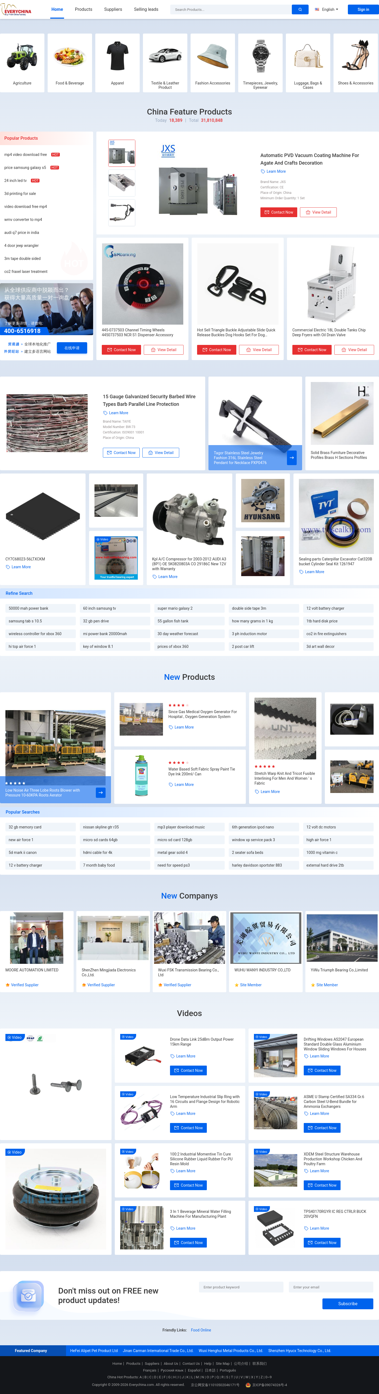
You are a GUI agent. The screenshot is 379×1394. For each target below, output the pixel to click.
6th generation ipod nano (253, 827)
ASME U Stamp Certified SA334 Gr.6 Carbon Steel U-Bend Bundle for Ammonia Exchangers (334, 1102)
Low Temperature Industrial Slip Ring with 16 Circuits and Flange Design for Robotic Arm (205, 1102)
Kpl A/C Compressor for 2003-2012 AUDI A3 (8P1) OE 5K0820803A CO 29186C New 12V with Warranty (189, 564)
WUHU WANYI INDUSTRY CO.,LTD (262, 970)
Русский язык (172, 1370)
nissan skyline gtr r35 (101, 827)
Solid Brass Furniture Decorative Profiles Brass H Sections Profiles (339, 455)
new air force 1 (21, 840)
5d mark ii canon (23, 852)
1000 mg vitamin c (322, 852)
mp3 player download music (181, 827)
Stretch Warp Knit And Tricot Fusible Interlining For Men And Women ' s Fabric (284, 778)
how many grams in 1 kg (252, 621)
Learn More (273, 171)
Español (194, 1370)
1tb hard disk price (322, 621)
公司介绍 (241, 1363)
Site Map (223, 1363)
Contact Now (278, 212)
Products (83, 9)
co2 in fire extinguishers (326, 634)
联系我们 (260, 1363)
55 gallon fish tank (173, 621)
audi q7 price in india (21, 232)
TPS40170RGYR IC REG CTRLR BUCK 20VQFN (335, 1214)
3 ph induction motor (249, 634)
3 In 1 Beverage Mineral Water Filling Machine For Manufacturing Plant (200, 1214)
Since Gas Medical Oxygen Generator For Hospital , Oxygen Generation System (202, 714)
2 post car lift (243, 646)
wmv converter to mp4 (23, 219)
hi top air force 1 (22, 646)
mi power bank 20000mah (105, 634)
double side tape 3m (249, 608)
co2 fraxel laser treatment (25, 271)
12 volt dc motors (321, 827)
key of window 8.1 (98, 646)
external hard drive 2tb (325, 865)
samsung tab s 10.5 (25, 621)
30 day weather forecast (178, 634)
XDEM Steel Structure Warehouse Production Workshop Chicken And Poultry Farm (333, 1159)
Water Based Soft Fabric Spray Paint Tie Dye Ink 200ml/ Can (201, 771)
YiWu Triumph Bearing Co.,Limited (339, 970)
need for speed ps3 (174, 865)
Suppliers (113, 9)
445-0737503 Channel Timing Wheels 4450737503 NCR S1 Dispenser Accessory (137, 332)
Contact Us (191, 1363)
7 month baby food (99, 865)
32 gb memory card (25, 827)
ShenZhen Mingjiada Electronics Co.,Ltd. (109, 972)
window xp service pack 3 (253, 840)
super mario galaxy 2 (175, 608)
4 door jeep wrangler (21, 245)
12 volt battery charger (325, 608)
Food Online (201, 1330)
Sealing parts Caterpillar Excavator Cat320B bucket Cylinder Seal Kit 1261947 (335, 561)
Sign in (363, 9)
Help (207, 1363)
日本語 (210, 1370)
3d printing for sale (20, 193)
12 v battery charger (25, 865)
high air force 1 (319, 840)
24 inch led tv (15, 180)
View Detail (318, 212)
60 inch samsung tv (99, 608)
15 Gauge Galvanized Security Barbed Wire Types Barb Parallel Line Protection (149, 400)
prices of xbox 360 (173, 646)
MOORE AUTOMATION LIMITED (31, 970)
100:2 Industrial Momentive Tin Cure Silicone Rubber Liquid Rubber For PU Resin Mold (201, 1159)
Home (57, 9)
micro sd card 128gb (175, 840)
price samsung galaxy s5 (25, 167)
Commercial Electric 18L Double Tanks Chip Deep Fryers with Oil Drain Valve (329, 332)
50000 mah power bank (28, 608)
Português (228, 1370)
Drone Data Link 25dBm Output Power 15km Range (202, 1041)
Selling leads (146, 9)
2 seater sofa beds (247, 852)
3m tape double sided (22, 258)
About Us (171, 1363)
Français (149, 1370)
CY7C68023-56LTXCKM (25, 559)
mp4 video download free (25, 154)
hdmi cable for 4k (97, 852)
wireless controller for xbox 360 (35, 634)
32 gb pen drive (96, 621)
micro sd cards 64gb (100, 840)
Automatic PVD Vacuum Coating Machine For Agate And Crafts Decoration (309, 159)
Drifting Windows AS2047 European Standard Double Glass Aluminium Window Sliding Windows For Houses (335, 1044)
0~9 (268, 1377)
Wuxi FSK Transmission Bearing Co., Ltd (188, 972)
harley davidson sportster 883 (257, 865)
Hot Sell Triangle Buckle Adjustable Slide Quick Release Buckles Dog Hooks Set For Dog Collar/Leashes (236, 332)
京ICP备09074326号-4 (266, 1385)
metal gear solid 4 (173, 852)
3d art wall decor (320, 646)
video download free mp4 (25, 206)
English (326, 9)
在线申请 (72, 348)
